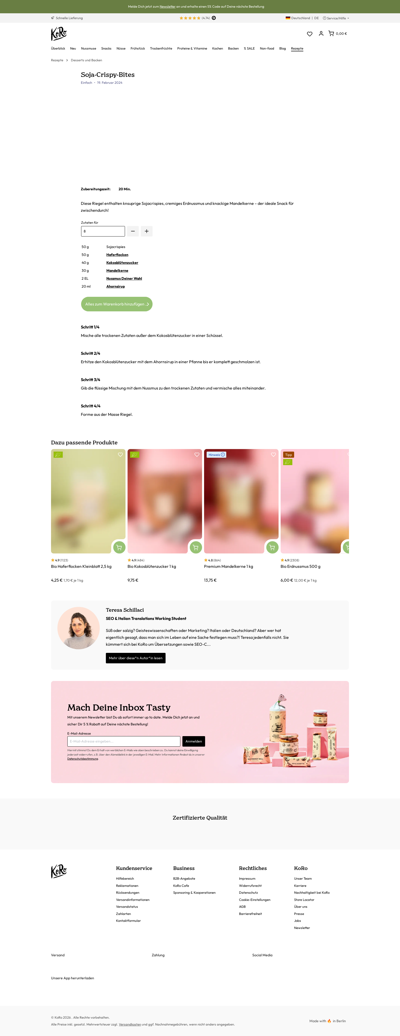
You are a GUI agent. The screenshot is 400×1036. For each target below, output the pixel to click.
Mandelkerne (117, 270)
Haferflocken (117, 254)
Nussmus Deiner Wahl (124, 278)
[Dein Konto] (321, 34)
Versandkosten (130, 1024)
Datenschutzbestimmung (82, 758)
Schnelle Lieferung (67, 18)
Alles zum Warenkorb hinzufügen (118, 303)
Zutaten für (89, 222)
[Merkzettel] (309, 34)
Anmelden (193, 741)
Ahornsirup (115, 286)
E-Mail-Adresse (79, 733)
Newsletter (168, 6)
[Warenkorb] (337, 33)
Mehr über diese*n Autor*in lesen (135, 658)
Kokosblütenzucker (122, 262)
